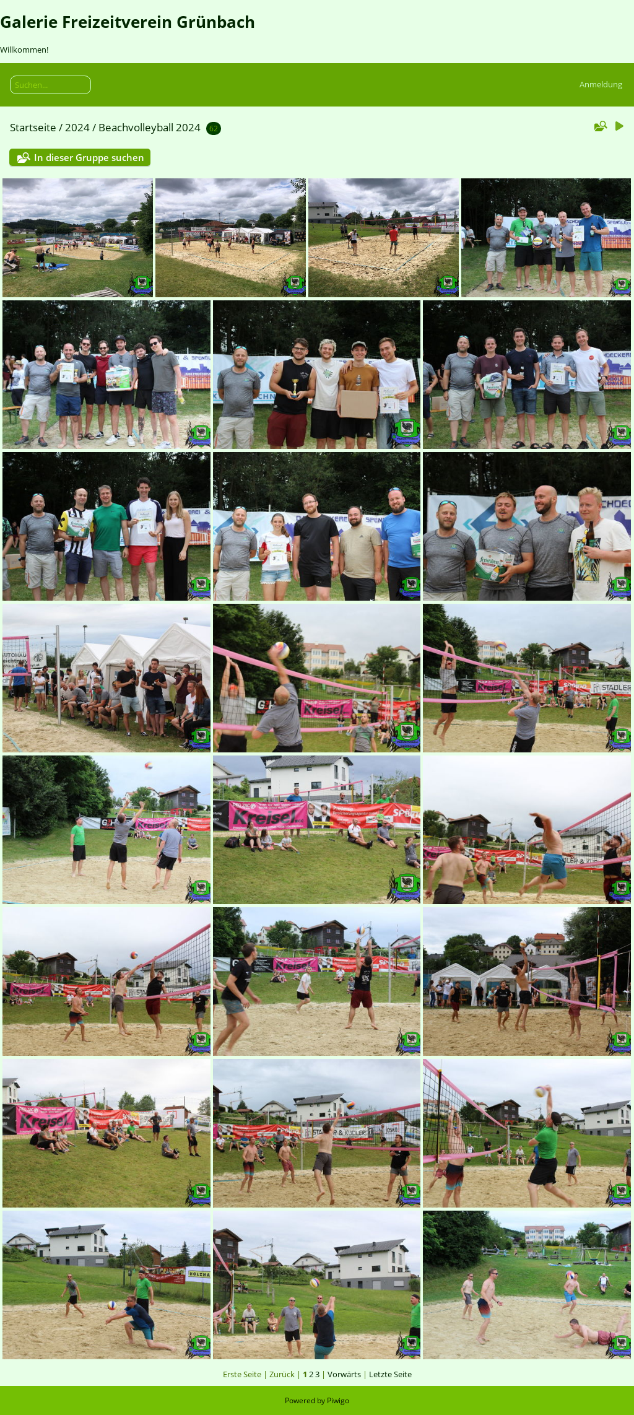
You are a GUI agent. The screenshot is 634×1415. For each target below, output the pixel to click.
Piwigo (338, 1400)
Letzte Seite (390, 1374)
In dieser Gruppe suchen (89, 157)
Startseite (33, 127)
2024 (77, 127)
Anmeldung (601, 84)
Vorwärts (344, 1374)
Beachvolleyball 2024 (149, 127)
